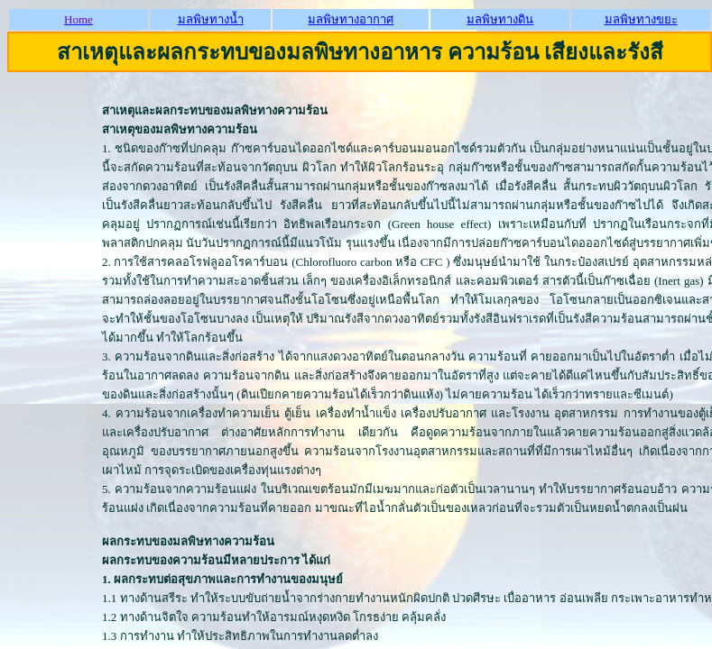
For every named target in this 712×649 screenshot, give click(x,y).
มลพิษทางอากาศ (350, 19)
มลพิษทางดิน (500, 19)
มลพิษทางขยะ (641, 19)
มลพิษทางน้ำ (211, 19)
